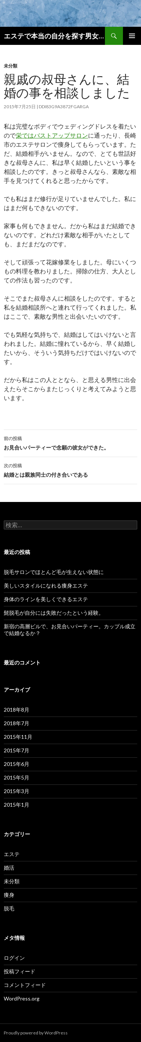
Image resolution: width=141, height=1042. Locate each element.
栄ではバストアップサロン (52, 135)
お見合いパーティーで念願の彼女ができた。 (70, 442)
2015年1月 (16, 804)
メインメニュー (132, 36)
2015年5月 (16, 777)
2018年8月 (16, 709)
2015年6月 (16, 764)
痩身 (9, 895)
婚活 (9, 867)
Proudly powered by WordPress (36, 1033)
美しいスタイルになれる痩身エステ (46, 585)
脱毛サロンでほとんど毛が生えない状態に (54, 572)
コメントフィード (25, 985)
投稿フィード (19, 971)
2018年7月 (16, 723)
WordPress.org (21, 998)
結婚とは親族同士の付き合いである (70, 469)
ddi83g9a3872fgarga (64, 106)
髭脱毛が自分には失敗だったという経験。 (54, 612)
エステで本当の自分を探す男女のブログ (54, 36)
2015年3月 (16, 791)
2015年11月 (18, 737)
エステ (12, 854)
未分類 (10, 66)
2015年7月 (16, 750)
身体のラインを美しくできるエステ (46, 599)
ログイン (14, 958)
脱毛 (9, 908)
